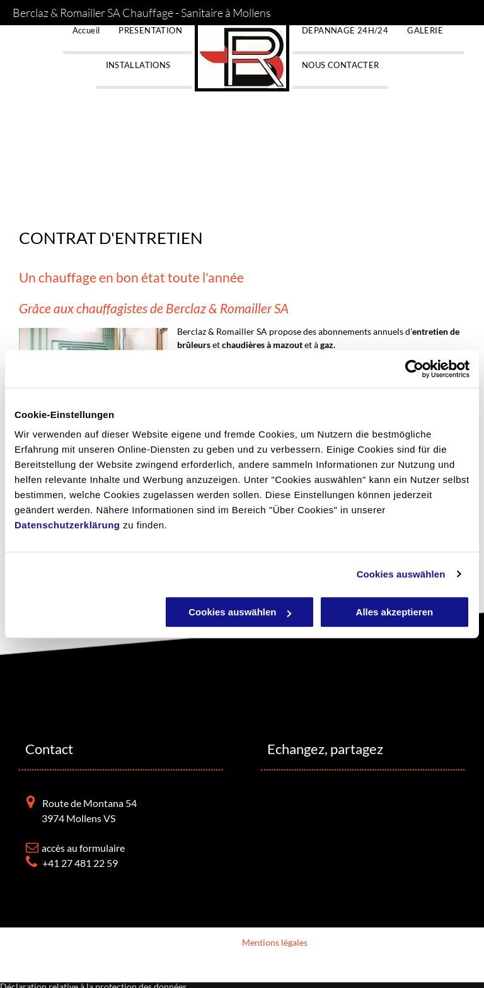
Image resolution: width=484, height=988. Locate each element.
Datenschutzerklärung (67, 525)
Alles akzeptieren (395, 612)
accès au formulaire (83, 848)
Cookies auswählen (401, 574)
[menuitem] (86, 39)
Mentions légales (275, 942)
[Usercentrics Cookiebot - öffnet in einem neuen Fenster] (414, 368)
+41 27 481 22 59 (80, 863)
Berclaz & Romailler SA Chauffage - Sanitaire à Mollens (142, 13)
